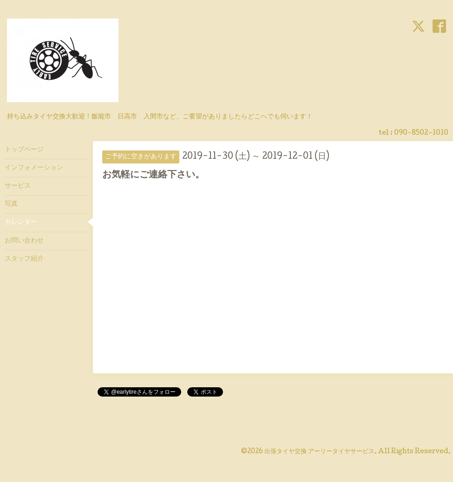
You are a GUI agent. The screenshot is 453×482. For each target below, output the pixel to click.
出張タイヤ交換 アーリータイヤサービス (319, 452)
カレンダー (21, 222)
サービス (18, 186)
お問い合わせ (24, 241)
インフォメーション (34, 168)
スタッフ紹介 (24, 259)
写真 (11, 204)
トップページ (24, 150)
